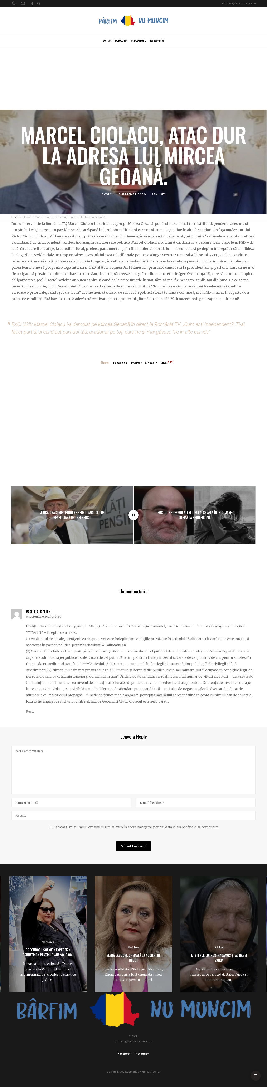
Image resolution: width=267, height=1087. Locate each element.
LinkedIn (151, 363)
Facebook (120, 363)
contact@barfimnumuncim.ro (241, 3)
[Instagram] (38, 3)
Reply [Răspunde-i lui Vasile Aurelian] (30, 712)
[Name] (71, 802)
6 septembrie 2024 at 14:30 (43, 616)
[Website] (133, 815)
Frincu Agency (151, 1072)
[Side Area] (256, 1076)
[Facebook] (32, 3)
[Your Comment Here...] (133, 770)
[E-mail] (196, 802)
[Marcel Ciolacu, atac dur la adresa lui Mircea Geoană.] (133, 515)
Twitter (136, 363)
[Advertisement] (133, 78)
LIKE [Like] (164, 363)
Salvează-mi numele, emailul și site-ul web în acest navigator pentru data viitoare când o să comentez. (136, 827)
